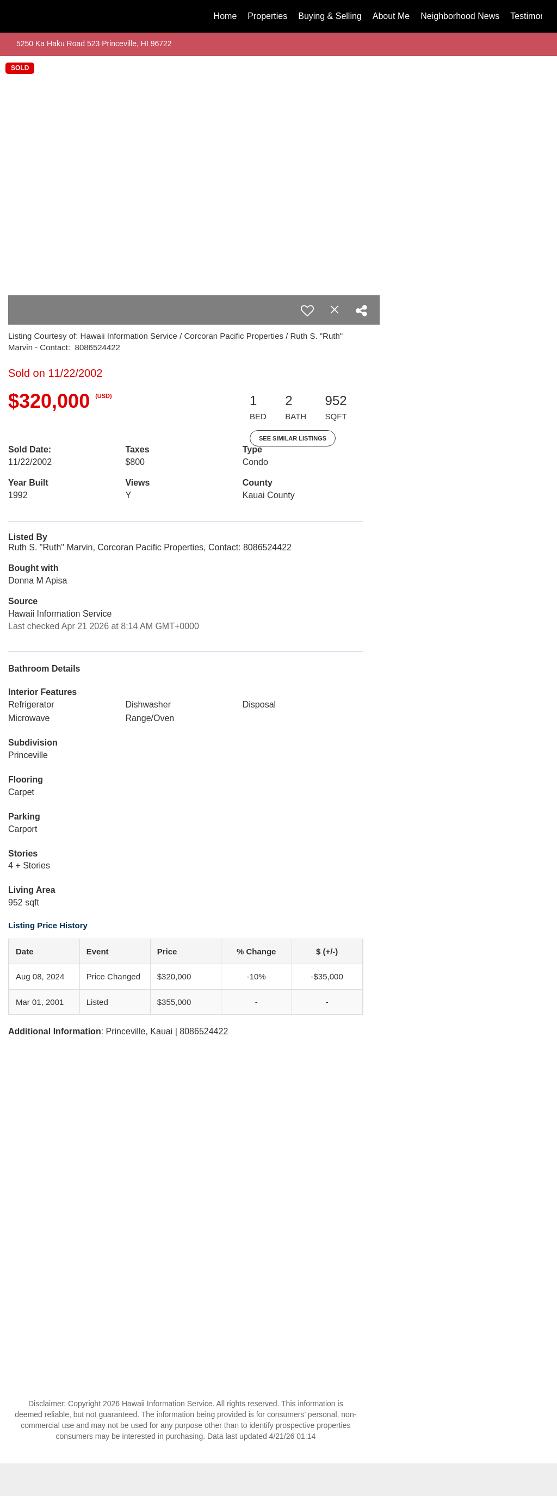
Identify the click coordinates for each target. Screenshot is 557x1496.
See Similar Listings (292, 438)
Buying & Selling (330, 16)
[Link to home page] (20, 16)
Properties (267, 16)
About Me (391, 16)
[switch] (307, 310)
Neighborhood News (459, 16)
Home (225, 16)
